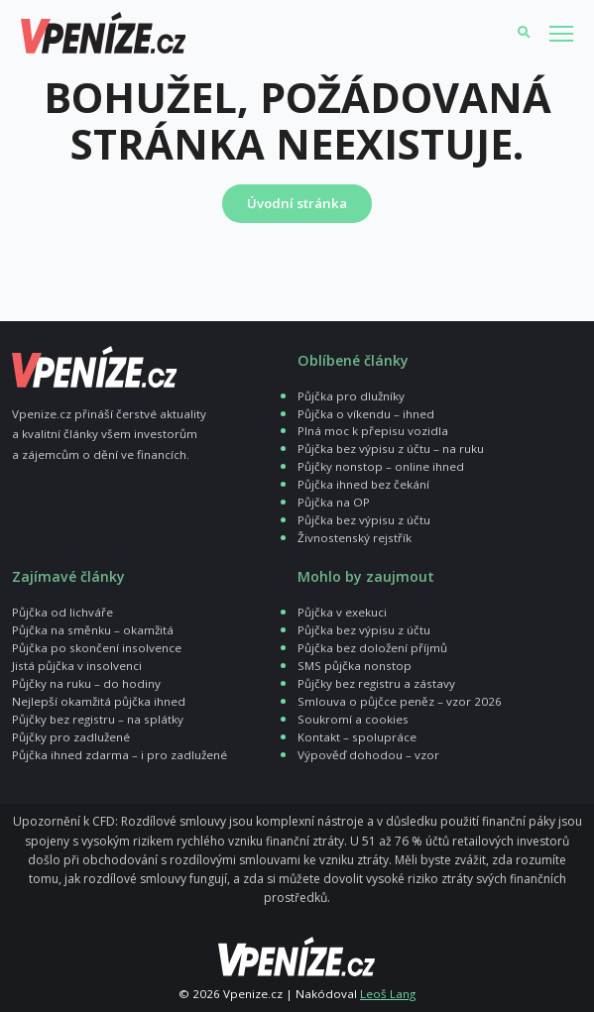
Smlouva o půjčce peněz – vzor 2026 (399, 701)
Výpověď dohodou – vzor (368, 754)
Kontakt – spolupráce (356, 737)
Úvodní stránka (297, 203)
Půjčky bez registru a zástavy (376, 683)
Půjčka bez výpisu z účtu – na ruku (390, 448)
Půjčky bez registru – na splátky (97, 719)
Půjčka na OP (333, 502)
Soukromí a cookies (353, 719)
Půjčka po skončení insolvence (96, 647)
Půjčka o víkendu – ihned (365, 413)
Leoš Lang (388, 993)
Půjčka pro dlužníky (351, 396)
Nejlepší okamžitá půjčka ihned (98, 701)
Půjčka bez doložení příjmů (372, 647)
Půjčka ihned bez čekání (363, 484)
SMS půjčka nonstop (354, 665)
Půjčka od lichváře (62, 612)
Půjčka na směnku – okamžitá (93, 629)
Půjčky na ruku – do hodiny (86, 683)
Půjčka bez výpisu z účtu (363, 519)
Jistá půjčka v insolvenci (77, 665)
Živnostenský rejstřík (354, 537)
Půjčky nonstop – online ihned (380, 466)
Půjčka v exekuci (342, 612)
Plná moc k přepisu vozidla (372, 430)
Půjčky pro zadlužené (71, 737)
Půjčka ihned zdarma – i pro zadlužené (119, 754)
